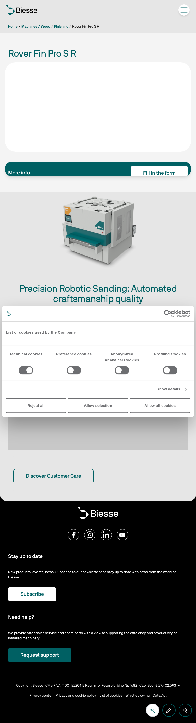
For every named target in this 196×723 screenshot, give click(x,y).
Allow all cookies (160, 405)
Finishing (61, 26)
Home (13, 26)
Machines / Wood (35, 26)
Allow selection (98, 405)
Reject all (35, 405)
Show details (168, 389)
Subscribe (32, 594)
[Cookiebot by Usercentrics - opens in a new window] (167, 313)
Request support (39, 655)
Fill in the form (159, 173)
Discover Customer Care (53, 476)
